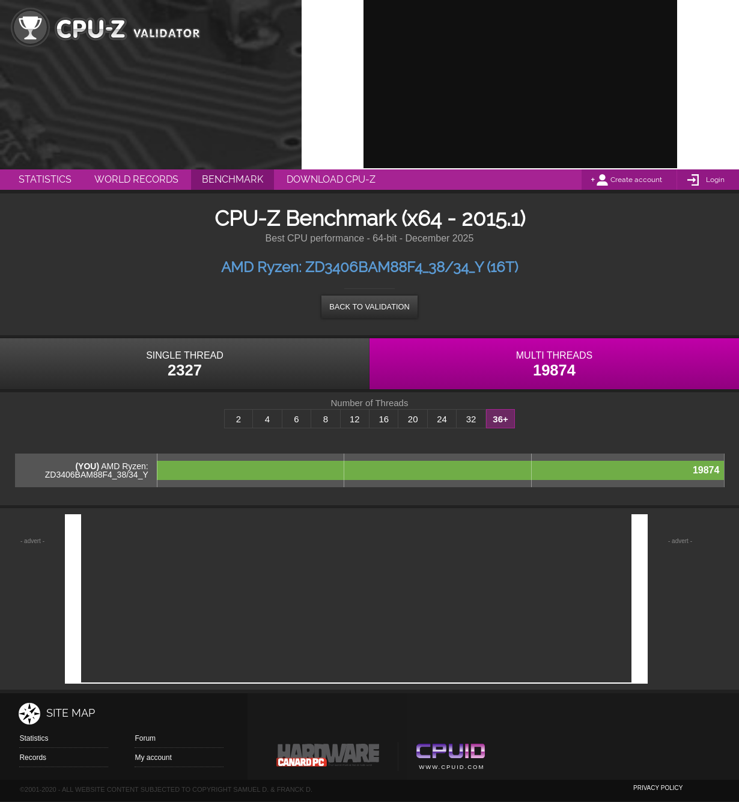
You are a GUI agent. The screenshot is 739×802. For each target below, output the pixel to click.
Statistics (33, 738)
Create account (636, 179)
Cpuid (450, 758)
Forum (145, 738)
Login (715, 179)
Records (32, 757)
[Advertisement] (520, 84)
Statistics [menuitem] (45, 179)
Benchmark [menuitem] (232, 179)
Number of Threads (370, 403)
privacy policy (658, 788)
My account (153, 757)
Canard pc (328, 758)
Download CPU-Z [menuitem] (331, 179)
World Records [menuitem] (136, 179)
